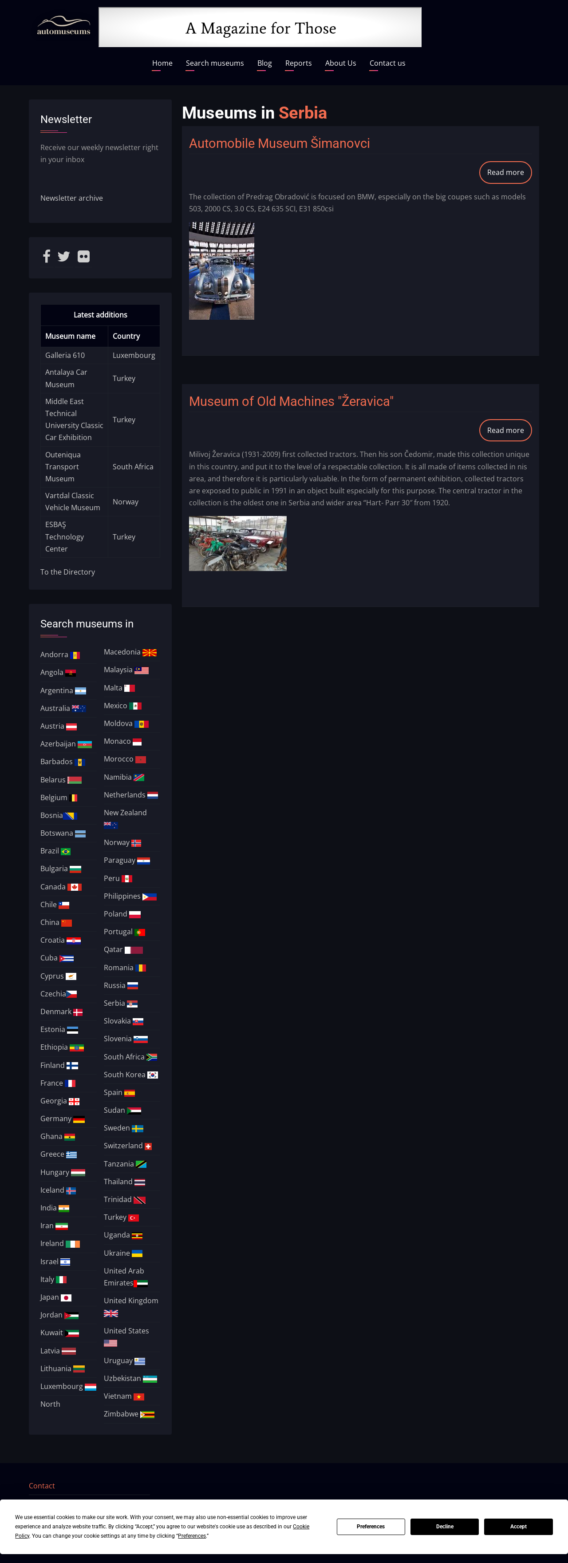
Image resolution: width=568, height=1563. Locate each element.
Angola (58, 672)
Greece (58, 1154)
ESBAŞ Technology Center (64, 536)
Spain (119, 1092)
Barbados (62, 761)
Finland (59, 1065)
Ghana (57, 1136)
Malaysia (126, 669)
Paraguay (127, 860)
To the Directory (67, 572)
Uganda (123, 1235)
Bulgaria (61, 868)
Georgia (59, 1101)
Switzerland (128, 1145)
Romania (125, 967)
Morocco (125, 759)
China (56, 922)
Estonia (59, 1029)
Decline (445, 1526)
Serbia (121, 1003)
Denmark (61, 1011)
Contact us (388, 63)
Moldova (126, 723)
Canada (61, 887)
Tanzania (125, 1164)
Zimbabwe (129, 1414)
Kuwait (59, 1332)
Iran (54, 1225)
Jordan (59, 1315)
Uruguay (124, 1360)
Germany (62, 1118)
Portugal (124, 931)
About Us (340, 63)
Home (162, 63)
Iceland (58, 1190)
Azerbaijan (66, 744)
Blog (264, 63)
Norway (125, 502)
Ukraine (123, 1253)
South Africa (133, 467)
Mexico (123, 705)
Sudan (122, 1110)
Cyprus (58, 976)
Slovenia (126, 1038)
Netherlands (131, 795)
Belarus (61, 780)
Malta (119, 688)
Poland (122, 914)
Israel (55, 1261)
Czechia (58, 994)
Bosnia (58, 815)
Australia (63, 708)
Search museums (215, 63)
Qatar (123, 949)
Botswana (63, 833)
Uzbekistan (130, 1378)
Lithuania (62, 1368)
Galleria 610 (65, 355)
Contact (42, 1486)
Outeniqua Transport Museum (63, 467)
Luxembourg (134, 355)
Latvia (58, 1351)
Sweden (123, 1128)
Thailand (124, 1181)
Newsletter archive (71, 198)
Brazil (55, 851)
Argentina (63, 690)
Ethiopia (62, 1047)
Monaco (123, 741)
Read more (509, 175)
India (54, 1208)
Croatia (60, 940)
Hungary (62, 1172)
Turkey (124, 378)
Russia (121, 985)
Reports (298, 63)
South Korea (131, 1074)
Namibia (124, 777)
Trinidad (125, 1199)
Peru (118, 878)
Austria (58, 726)
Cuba (57, 958)
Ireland (60, 1243)
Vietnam (124, 1396)
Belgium (58, 797)
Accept (518, 1526)
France (57, 1083)
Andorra (60, 654)
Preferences (371, 1526)
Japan (55, 1297)
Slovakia (123, 1021)
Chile (54, 904)
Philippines (130, 896)
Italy (53, 1279)
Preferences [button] (192, 1536)
